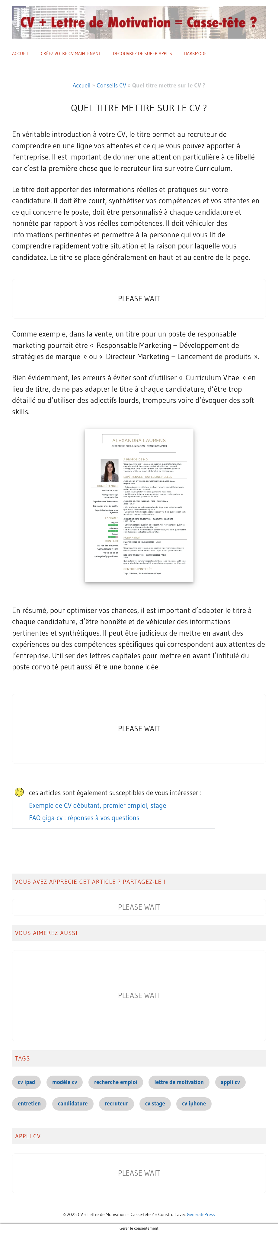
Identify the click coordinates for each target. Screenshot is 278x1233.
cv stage (155, 1103)
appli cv (230, 1082)
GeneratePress (201, 1214)
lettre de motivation (179, 1082)
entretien (29, 1103)
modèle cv (64, 1082)
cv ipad (26, 1082)
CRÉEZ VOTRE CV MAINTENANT (71, 53)
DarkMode (195, 53)
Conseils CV (111, 85)
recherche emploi (115, 1082)
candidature (73, 1103)
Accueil (20, 53)
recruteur (116, 1103)
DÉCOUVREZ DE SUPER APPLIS (142, 53)
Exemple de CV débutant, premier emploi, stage (97, 805)
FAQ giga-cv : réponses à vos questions (84, 818)
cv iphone (194, 1103)
